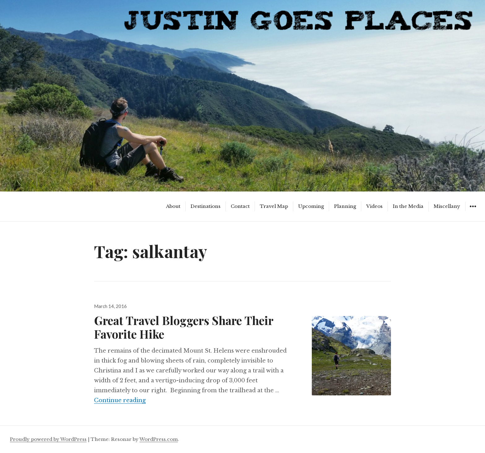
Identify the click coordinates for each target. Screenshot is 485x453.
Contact (240, 206)
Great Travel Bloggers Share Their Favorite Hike (183, 327)
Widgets (473, 210)
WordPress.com (158, 439)
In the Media (408, 206)
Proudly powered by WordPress (48, 439)
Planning (345, 206)
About (173, 206)
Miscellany (447, 206)
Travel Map (274, 206)
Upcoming (311, 206)
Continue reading (120, 400)
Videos (374, 206)
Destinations (206, 206)
